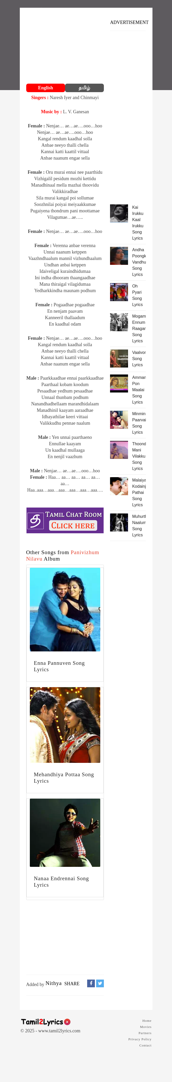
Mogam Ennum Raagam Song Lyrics (139, 328)
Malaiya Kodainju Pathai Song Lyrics (139, 492)
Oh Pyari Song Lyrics (137, 295)
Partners (145, 1033)
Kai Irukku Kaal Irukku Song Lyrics (137, 222)
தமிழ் (84, 87)
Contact (145, 1045)
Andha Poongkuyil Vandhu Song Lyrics (139, 262)
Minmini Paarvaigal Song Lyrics (139, 423)
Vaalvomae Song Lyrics (139, 358)
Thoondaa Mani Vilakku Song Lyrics (139, 456)
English (45, 87)
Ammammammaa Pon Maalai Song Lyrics (139, 389)
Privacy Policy (139, 1039)
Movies (146, 1027)
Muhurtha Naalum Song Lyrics (139, 525)
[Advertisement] (65, 46)
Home (147, 1021)
